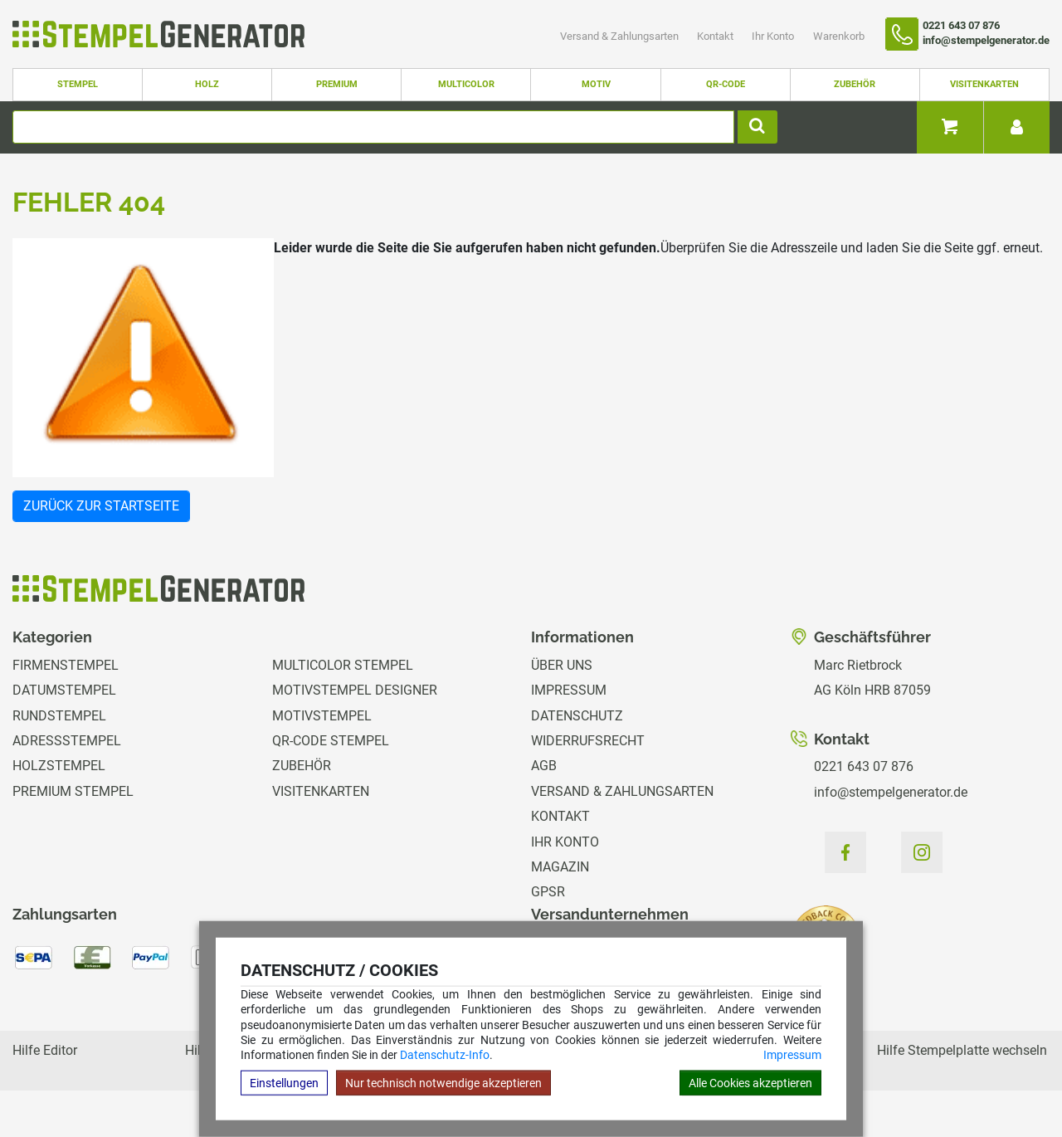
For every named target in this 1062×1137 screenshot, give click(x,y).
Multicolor (466, 84)
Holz (207, 84)
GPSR (548, 892)
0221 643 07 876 (863, 766)
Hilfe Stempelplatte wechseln (962, 1050)
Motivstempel (322, 716)
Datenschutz (577, 716)
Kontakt (716, 36)
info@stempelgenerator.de (890, 792)
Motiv (596, 84)
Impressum (792, 1054)
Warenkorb (839, 36)
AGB (544, 765)
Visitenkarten (984, 84)
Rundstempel (59, 716)
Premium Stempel (73, 791)
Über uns (561, 665)
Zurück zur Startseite (101, 506)
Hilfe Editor (44, 1050)
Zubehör (854, 84)
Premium (337, 84)
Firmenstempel (65, 665)
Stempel (77, 84)
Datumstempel (64, 690)
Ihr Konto (774, 36)
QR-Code (725, 84)
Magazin (560, 867)
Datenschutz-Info (445, 1054)
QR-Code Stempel (330, 741)
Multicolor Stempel (342, 665)
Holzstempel (58, 765)
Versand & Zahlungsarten (620, 36)
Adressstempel (66, 741)
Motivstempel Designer (354, 690)
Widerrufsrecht (588, 741)
